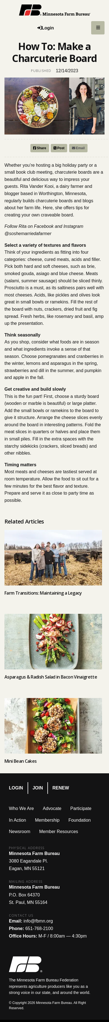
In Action (17, 820)
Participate (80, 808)
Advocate (52, 808)
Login (16, 788)
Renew (60, 788)
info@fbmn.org (38, 921)
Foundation (79, 820)
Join (38, 788)
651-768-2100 (39, 928)
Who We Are (21, 808)
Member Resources (58, 831)
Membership (47, 820)
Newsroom (19, 831)
